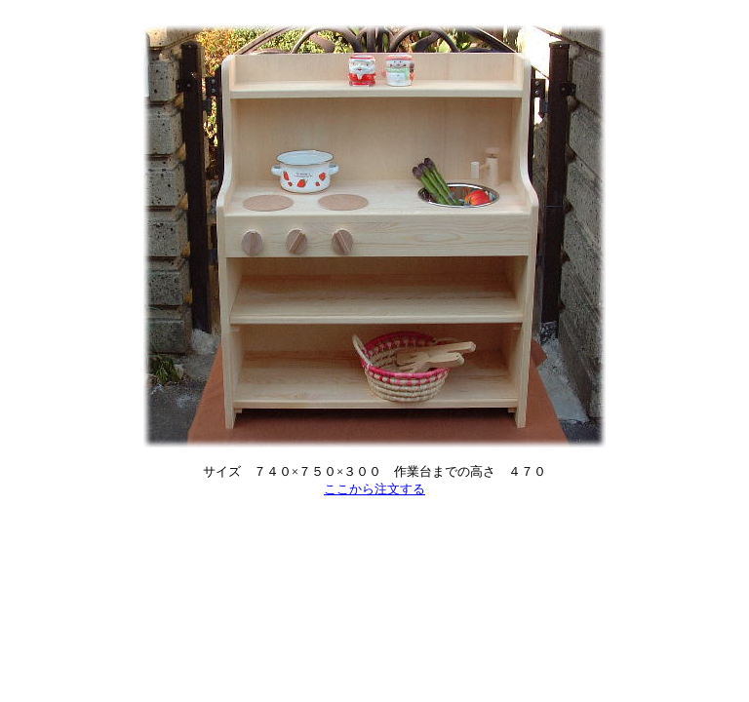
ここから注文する (374, 489)
